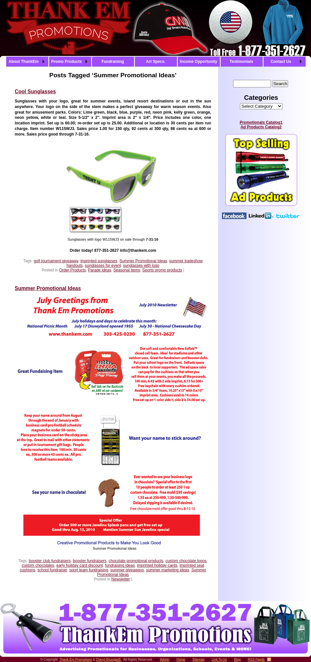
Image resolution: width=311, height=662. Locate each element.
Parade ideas (99, 270)
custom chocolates (38, 565)
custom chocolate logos (185, 561)
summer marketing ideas (167, 570)
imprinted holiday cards (157, 565)
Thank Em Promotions (76, 659)
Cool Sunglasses (35, 91)
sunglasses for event (103, 265)
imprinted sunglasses (99, 261)
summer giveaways (127, 570)
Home (180, 659)
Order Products (72, 270)
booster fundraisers (90, 561)
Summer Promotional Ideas (143, 261)
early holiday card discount (79, 565)
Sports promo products (162, 270)
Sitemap (198, 659)
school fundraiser (52, 570)
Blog (237, 659)
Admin (164, 659)
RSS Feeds (256, 659)
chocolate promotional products (136, 561)
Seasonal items (126, 270)
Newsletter (120, 579)
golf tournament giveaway (56, 261)
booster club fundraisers (50, 561)
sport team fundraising (88, 570)
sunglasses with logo (141, 265)
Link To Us (219, 659)
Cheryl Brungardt (108, 659)
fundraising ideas (120, 565)
